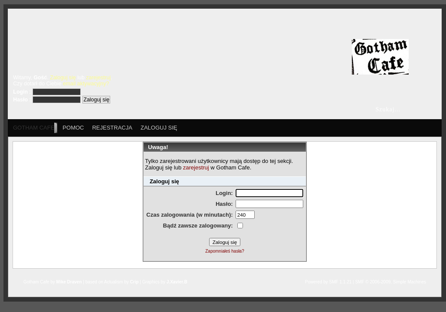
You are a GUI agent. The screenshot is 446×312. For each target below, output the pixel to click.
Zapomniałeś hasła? (224, 251)
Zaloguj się (63, 78)
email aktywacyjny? (86, 84)
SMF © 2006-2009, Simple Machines (390, 282)
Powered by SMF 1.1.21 (328, 282)
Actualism (113, 282)
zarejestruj (98, 78)
